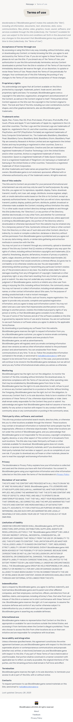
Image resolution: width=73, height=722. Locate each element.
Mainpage (30, 4)
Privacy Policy (63, 474)
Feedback (36, 715)
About (36, 711)
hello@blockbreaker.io (47, 356)
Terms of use (42, 4)
